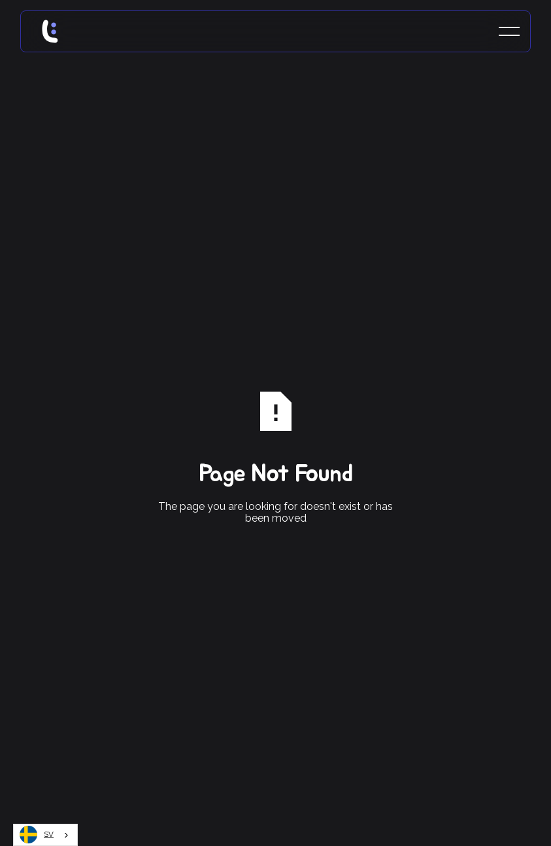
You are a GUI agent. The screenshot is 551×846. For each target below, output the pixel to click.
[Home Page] (62, 31)
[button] (509, 31)
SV (37, 834)
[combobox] (45, 835)
